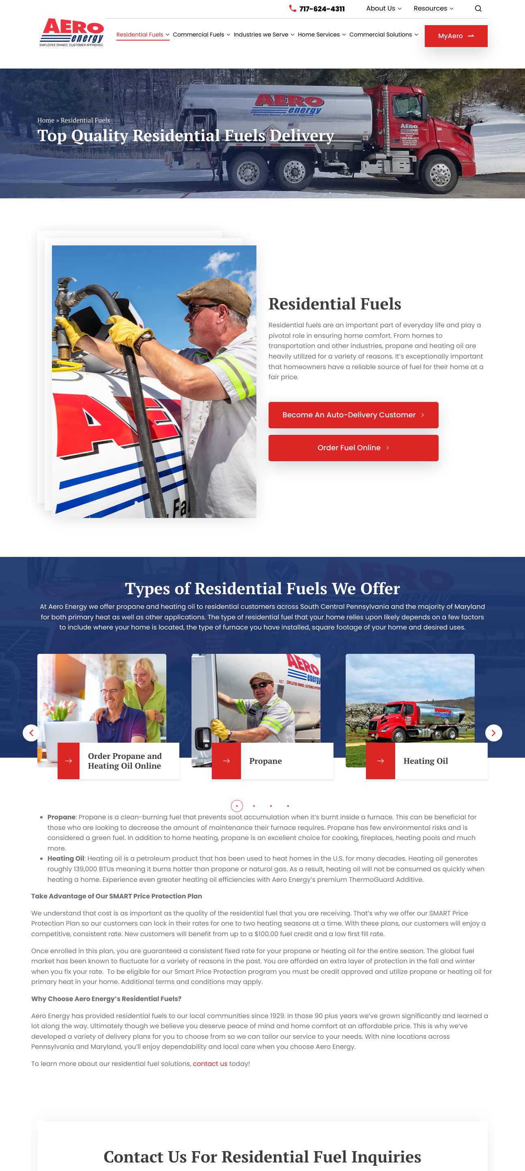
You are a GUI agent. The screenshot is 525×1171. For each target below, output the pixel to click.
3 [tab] (271, 792)
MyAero (456, 36)
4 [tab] (288, 792)
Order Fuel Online (353, 434)
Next (493, 718)
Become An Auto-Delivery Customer (354, 401)
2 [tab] (254, 792)
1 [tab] (237, 792)
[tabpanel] (108, 702)
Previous (31, 718)
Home (45, 105)
